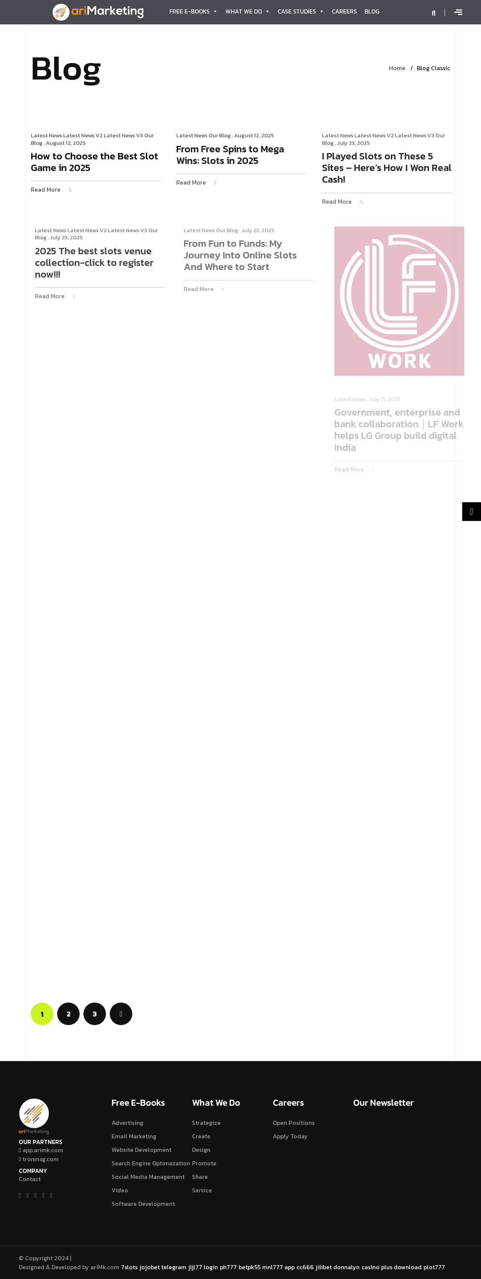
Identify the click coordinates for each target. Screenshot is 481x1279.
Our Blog (223, 135)
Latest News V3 (125, 135)
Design (201, 1149)
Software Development (143, 1203)
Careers (344, 11)
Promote (204, 1163)
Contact (30, 1178)
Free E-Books (193, 11)
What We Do (247, 11)
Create (201, 1136)
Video (120, 1190)
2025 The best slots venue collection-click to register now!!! (104, 263)
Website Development (141, 1149)
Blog (372, 11)
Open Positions (294, 1122)
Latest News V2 (84, 135)
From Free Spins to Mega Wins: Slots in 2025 (234, 155)
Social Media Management (148, 1176)
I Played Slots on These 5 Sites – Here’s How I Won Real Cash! (393, 168)
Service (202, 1190)
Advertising (127, 1122)
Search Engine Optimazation (151, 1163)
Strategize (206, 1122)
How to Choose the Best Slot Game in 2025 (96, 162)
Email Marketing (134, 1136)
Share (200, 1176)
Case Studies (301, 11)
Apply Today (290, 1136)
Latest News (48, 135)
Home (397, 67)
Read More (47, 190)
